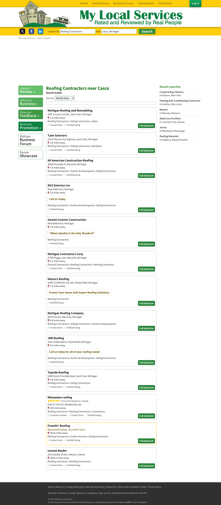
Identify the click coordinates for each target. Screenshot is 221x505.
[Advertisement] (110, 62)
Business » (31, 102)
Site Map (52, 493)
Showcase (31, 154)
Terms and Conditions (129, 486)
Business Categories (87, 493)
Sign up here (105, 493)
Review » (31, 90)
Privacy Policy (154, 486)
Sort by (50, 98)
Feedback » (31, 114)
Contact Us (111, 486)
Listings (72, 493)
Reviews (62, 493)
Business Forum (31, 140)
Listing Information (75, 486)
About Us (59, 486)
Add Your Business (95, 486)
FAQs (143, 486)
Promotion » (31, 126)
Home (51, 486)
